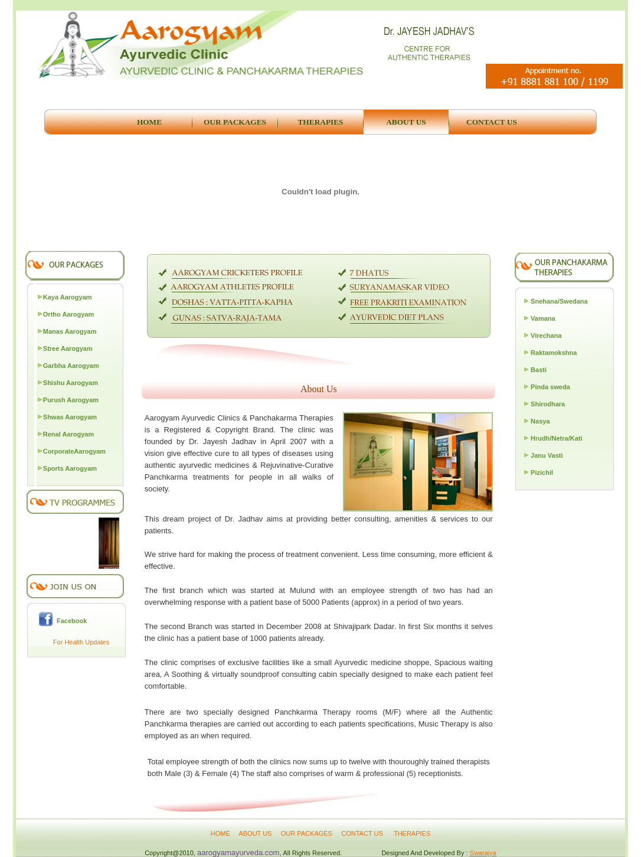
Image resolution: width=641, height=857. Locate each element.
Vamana (543, 318)
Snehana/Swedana (559, 301)
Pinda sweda (550, 386)
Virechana (546, 335)
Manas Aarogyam (70, 331)
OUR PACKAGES (306, 833)
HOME (220, 833)
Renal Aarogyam (68, 434)
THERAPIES (412, 833)
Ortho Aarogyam (68, 314)
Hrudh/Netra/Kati (556, 438)
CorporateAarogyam (74, 451)
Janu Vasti (546, 455)
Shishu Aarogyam (70, 382)
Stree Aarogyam (68, 348)
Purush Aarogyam (71, 399)
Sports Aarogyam (70, 468)
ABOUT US (255, 833)
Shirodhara (548, 404)
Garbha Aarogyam (71, 365)
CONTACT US (363, 833)
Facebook (70, 620)
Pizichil (542, 472)
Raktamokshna (554, 352)
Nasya (540, 421)
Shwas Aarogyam (70, 417)
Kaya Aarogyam (67, 297)
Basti (539, 369)
